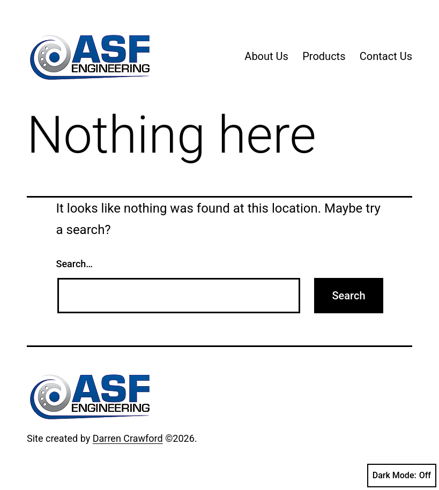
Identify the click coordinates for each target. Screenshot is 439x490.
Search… (74, 263)
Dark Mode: (402, 475)
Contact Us (386, 56)
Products (323, 56)
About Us (266, 56)
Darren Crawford (128, 438)
